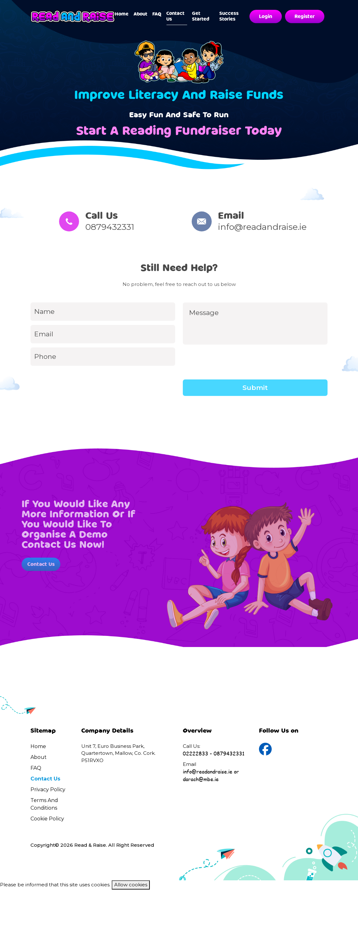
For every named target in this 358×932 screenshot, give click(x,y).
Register (305, 16)
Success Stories (229, 16)
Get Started (200, 16)
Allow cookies (130, 885)
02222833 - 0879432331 (213, 753)
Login (265, 16)
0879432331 (88, 227)
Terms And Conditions (44, 804)
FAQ (156, 14)
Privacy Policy (47, 789)
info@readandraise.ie (283, 227)
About (140, 14)
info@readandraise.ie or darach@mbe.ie (211, 775)
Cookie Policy (47, 819)
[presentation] (231, 384)
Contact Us (175, 16)
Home (122, 14)
